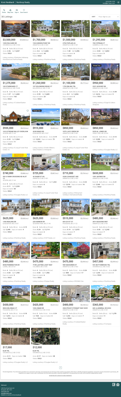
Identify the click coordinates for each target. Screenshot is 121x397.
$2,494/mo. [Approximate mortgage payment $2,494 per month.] (54, 261)
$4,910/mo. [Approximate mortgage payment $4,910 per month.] (24, 128)
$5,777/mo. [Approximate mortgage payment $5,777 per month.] (84, 83)
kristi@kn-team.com (6, 393)
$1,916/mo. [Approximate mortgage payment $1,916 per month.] (114, 305)
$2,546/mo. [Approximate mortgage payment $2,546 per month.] (114, 218)
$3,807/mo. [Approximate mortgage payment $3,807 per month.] (54, 173)
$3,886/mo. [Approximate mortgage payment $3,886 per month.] (24, 173)
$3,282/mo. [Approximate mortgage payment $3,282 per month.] (24, 218)
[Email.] (109, 3)
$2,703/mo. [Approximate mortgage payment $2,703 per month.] (84, 218)
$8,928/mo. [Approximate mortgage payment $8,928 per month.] (54, 40)
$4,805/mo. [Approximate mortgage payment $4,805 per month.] (54, 128)
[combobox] (107, 17)
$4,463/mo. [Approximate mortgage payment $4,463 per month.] (84, 128)
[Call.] (109, 1)
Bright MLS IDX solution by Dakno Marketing (60, 375)
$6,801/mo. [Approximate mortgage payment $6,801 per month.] (114, 40)
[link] (4, 11)
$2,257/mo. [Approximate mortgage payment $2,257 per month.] (24, 305)
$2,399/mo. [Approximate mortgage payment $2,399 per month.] (114, 261)
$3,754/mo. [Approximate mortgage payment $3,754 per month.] (84, 173)
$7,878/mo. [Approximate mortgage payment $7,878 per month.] (84, 40)
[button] (10, 11)
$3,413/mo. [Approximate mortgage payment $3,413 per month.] (114, 173)
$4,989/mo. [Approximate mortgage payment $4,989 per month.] (114, 83)
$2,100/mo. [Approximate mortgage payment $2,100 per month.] (84, 305)
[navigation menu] (118, 2)
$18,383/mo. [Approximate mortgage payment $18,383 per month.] (24, 40)
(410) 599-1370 (5, 391)
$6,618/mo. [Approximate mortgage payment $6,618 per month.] (54, 83)
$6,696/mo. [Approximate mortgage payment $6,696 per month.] (24, 83)
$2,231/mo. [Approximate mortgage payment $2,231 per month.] (54, 305)
